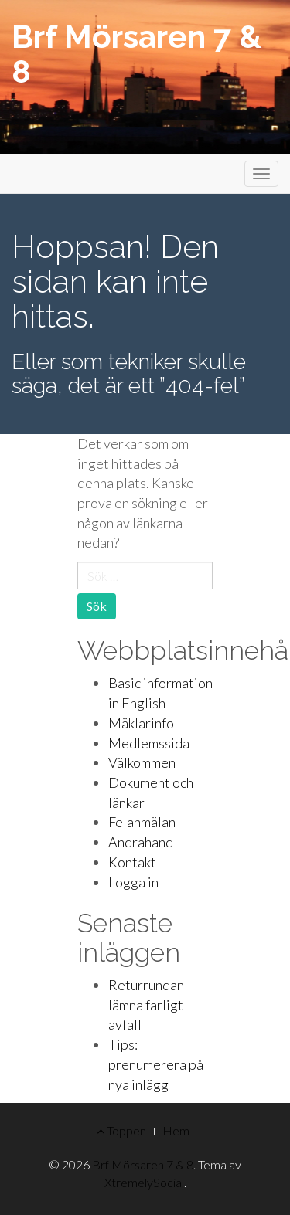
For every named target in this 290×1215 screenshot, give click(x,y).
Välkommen (142, 762)
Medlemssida (148, 743)
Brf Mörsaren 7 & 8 (136, 54)
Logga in (133, 882)
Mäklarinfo (141, 722)
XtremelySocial (144, 1182)
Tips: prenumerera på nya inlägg (155, 1064)
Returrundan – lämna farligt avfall (151, 1004)
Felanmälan (142, 821)
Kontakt (132, 862)
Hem (175, 1130)
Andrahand (140, 841)
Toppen (121, 1130)
